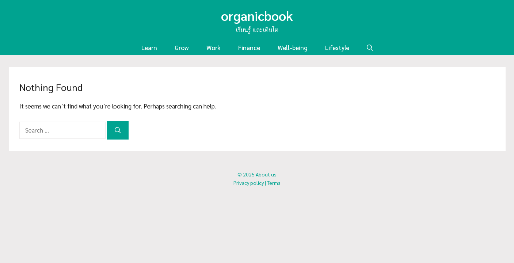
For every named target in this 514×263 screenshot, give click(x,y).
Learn (149, 47)
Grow (182, 47)
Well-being (293, 47)
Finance (249, 47)
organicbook (257, 15)
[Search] (118, 130)
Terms (274, 182)
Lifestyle (337, 47)
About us (266, 174)
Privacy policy (248, 182)
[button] (370, 47)
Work (213, 47)
